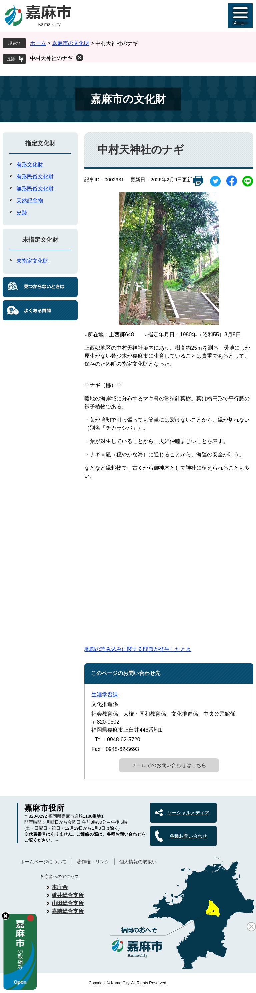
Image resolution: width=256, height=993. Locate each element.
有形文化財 (29, 164)
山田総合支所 (68, 903)
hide (5, 916)
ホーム (38, 43)
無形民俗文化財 (35, 188)
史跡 (21, 212)
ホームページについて (43, 861)
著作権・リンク (93, 861)
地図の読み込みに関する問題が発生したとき (137, 649)
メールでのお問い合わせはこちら (168, 765)
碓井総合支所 (68, 895)
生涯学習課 (104, 694)
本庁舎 (60, 887)
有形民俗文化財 (35, 176)
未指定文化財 (40, 239)
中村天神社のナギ (51, 58)
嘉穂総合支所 (68, 911)
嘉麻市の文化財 (70, 43)
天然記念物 (29, 200)
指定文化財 (40, 143)
